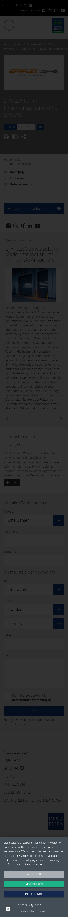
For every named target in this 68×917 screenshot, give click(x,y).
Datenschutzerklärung (39, 911)
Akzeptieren (34, 884)
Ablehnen (34, 874)
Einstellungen (34, 894)
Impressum (24, 911)
